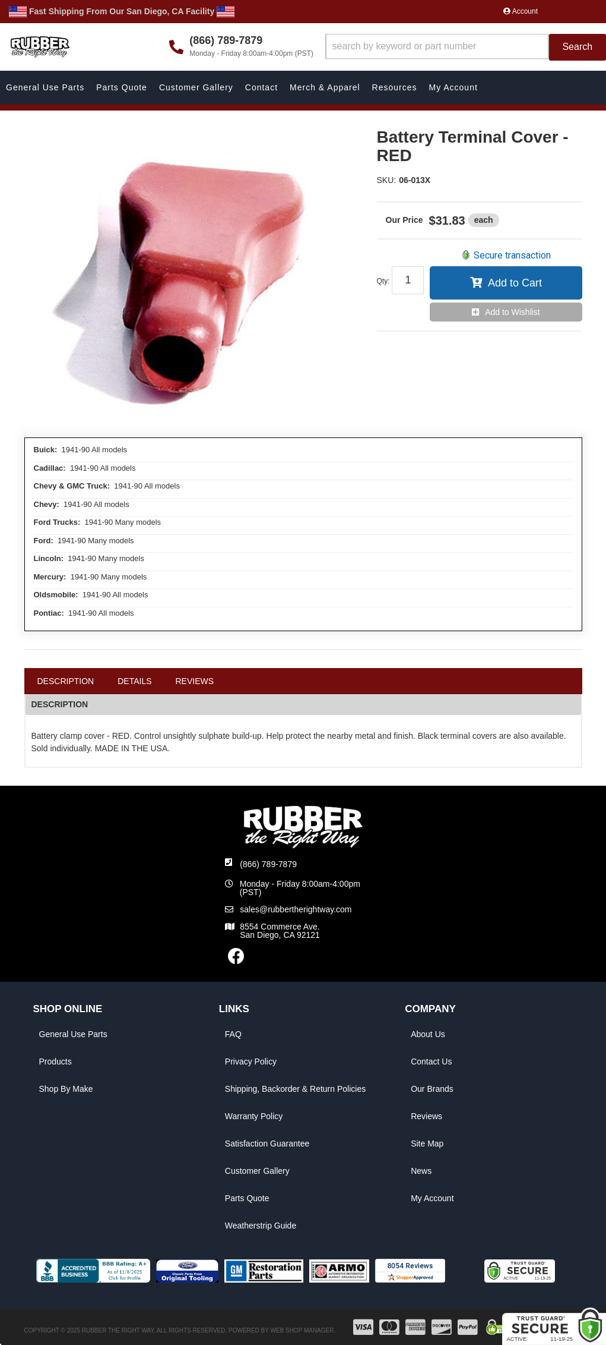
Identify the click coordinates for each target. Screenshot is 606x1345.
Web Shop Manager (302, 1330)
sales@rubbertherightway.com (295, 909)
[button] (465, 47)
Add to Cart (515, 283)
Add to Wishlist (512, 312)
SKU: (386, 180)
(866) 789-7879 (268, 864)
